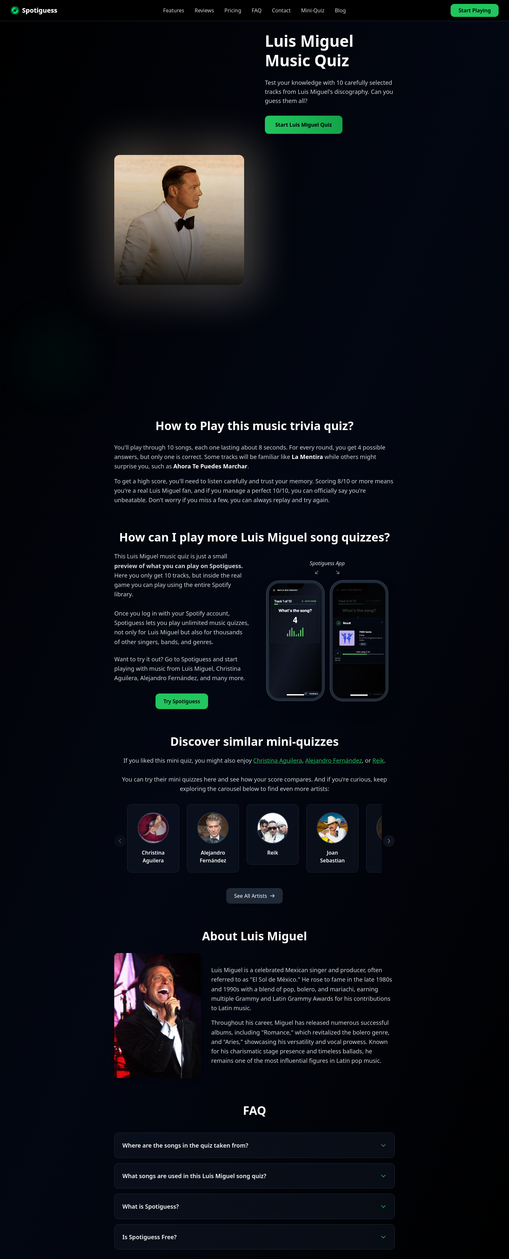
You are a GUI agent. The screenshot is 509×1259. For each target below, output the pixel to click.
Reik (378, 760)
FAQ (256, 10)
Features (173, 10)
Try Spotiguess (181, 701)
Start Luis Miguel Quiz (303, 124)
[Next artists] (389, 841)
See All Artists (254, 895)
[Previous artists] (120, 841)
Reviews (204, 10)
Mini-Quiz (313, 10)
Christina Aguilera (277, 760)
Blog (340, 10)
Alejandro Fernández (333, 760)
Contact (281, 10)
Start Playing (474, 10)
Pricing (232, 10)
